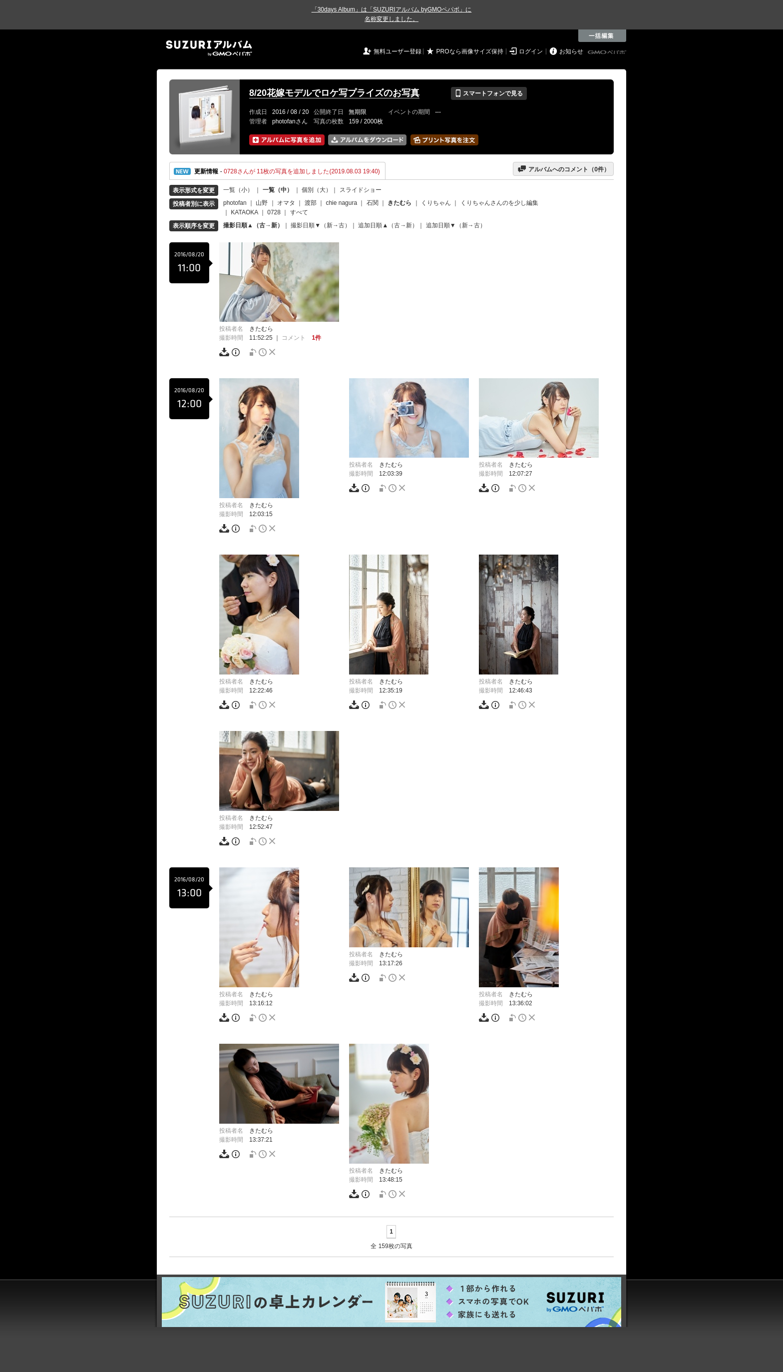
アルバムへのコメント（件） (563, 169)
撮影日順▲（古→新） (253, 225)
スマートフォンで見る (488, 93)
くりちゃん (436, 202)
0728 (274, 212)
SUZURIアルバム (209, 48)
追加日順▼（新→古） (456, 225)
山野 (262, 202)
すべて (299, 212)
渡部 (311, 202)
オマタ (286, 202)
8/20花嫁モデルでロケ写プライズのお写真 (334, 93)
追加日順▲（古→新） (388, 225)
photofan (235, 202)
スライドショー (361, 189)
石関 (373, 202)
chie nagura (341, 202)
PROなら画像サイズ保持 (469, 51)
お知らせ (571, 51)
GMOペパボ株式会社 (608, 52)
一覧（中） (278, 189)
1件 (316, 337)
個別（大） (317, 189)
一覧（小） (238, 189)
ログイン (531, 51)
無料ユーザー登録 (397, 51)
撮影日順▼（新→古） (321, 225)
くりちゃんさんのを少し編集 (499, 202)
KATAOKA (244, 212)
